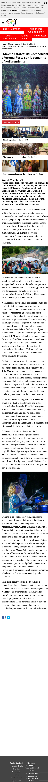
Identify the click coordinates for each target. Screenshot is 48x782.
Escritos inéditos (16, 778)
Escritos (16, 775)
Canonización (16, 772)
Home (4, 44)
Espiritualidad (16, 781)
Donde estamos (31, 776)
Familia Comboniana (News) (31, 779)
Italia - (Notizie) (28, 44)
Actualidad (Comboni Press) (32, 769)
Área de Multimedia (16, 766)
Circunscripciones (14, 44)
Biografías (16, 769)
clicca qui (15, 10)
